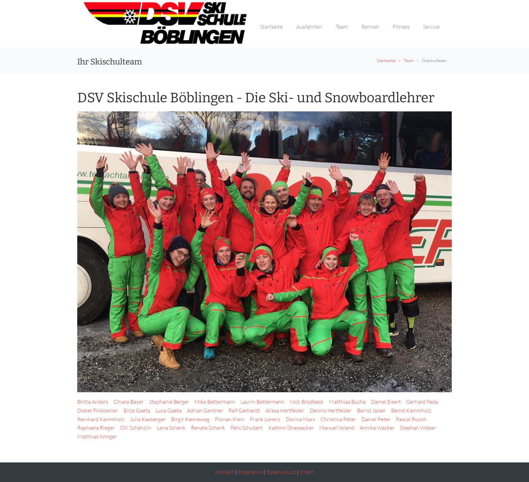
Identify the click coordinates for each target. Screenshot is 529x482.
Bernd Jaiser (371, 410)
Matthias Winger (97, 436)
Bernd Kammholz (411, 410)
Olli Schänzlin (135, 427)
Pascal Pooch (411, 419)
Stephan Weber (418, 427)
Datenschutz (281, 471)
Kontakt (224, 471)
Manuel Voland (336, 427)
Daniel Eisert (386, 401)
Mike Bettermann (214, 401)
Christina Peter (338, 419)
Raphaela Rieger (96, 427)
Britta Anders (92, 401)
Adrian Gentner (205, 410)
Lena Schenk (171, 427)
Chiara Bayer (129, 401)
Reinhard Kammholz (100, 419)
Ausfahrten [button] (309, 26)
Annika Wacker (377, 427)
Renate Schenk (208, 427)
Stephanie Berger (169, 401)
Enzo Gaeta (136, 410)
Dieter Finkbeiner (97, 410)
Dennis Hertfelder (331, 410)
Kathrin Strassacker (291, 427)
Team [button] (342, 26)
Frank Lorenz (265, 419)
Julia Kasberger (148, 419)
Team (408, 60)
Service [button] (431, 26)
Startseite (386, 60)
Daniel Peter (375, 419)
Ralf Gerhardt (244, 410)
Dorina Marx (300, 419)
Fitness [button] (401, 26)
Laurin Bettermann (262, 401)
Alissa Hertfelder (285, 410)
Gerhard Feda (422, 401)
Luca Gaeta (169, 410)
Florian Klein (230, 419)
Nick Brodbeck (307, 401)
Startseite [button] (271, 26)
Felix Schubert (246, 427)
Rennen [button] (370, 26)
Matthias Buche (347, 401)
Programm (250, 471)
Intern (307, 471)
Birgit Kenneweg (190, 419)
